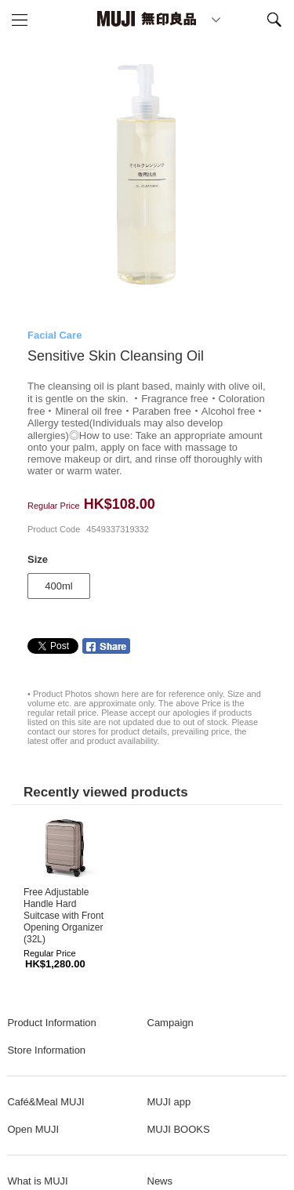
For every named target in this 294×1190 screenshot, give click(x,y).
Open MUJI (33, 1129)
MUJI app (169, 1102)
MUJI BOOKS (178, 1129)
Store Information (46, 1050)
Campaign (170, 1023)
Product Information (51, 1023)
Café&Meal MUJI (45, 1102)
